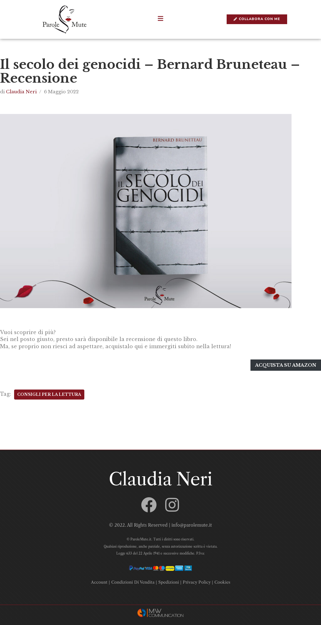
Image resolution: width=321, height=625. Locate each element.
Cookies (222, 580)
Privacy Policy (197, 580)
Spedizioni (168, 580)
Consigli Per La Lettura (49, 392)
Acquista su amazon (285, 364)
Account (99, 580)
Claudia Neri (21, 92)
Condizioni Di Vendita (133, 580)
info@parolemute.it (191, 523)
